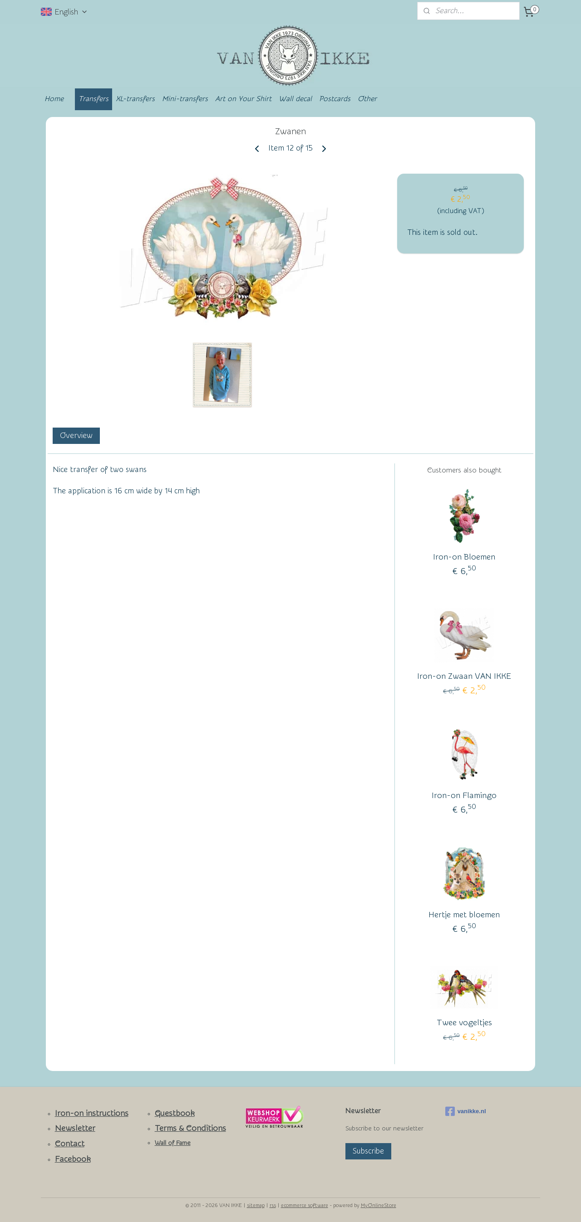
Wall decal (295, 99)
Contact (69, 1144)
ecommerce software (304, 1205)
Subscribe (368, 1151)
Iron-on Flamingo (464, 795)
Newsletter (75, 1128)
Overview (76, 435)
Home (54, 99)
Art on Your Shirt (243, 99)
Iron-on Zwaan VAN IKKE (464, 676)
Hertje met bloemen (464, 915)
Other (367, 99)
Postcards (334, 99)
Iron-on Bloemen (464, 557)
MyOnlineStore (378, 1205)
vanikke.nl (465, 1111)
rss (273, 1205)
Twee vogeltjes (464, 1022)
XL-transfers (135, 99)
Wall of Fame (173, 1143)
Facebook (73, 1159)
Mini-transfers (185, 99)
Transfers (93, 99)
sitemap (256, 1205)
